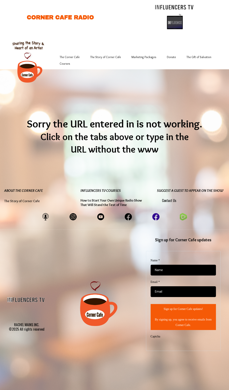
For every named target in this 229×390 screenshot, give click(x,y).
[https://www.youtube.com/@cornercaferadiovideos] (100, 216)
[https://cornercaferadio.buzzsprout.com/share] (45, 216)
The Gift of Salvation (198, 57)
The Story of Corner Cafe (105, 57)
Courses (65, 63)
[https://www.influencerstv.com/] (175, 6)
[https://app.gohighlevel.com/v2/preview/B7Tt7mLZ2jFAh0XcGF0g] (27, 59)
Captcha (155, 336)
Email (155, 282)
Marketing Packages (143, 57)
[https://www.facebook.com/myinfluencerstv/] (156, 216)
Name (155, 260)
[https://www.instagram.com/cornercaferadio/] (73, 216)
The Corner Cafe (70, 57)
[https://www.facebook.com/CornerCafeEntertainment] (128, 216)
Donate (171, 57)
